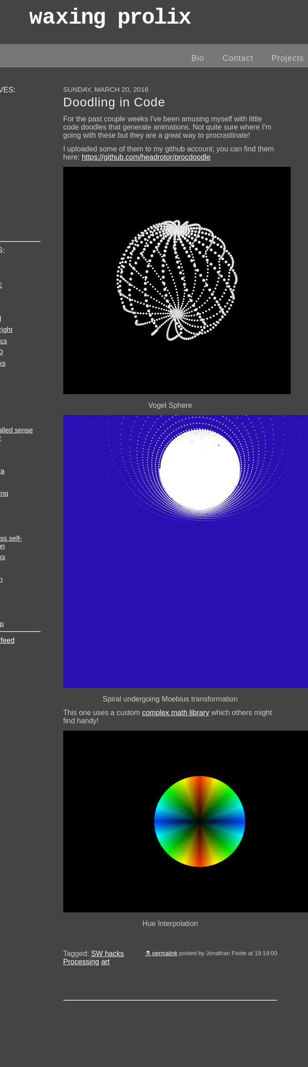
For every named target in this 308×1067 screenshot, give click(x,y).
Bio (197, 58)
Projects (288, 58)
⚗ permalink (161, 953)
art (105, 962)
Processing (81, 962)
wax (109, 20)
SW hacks (107, 953)
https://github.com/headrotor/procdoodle (146, 157)
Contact (237, 58)
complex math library (175, 712)
